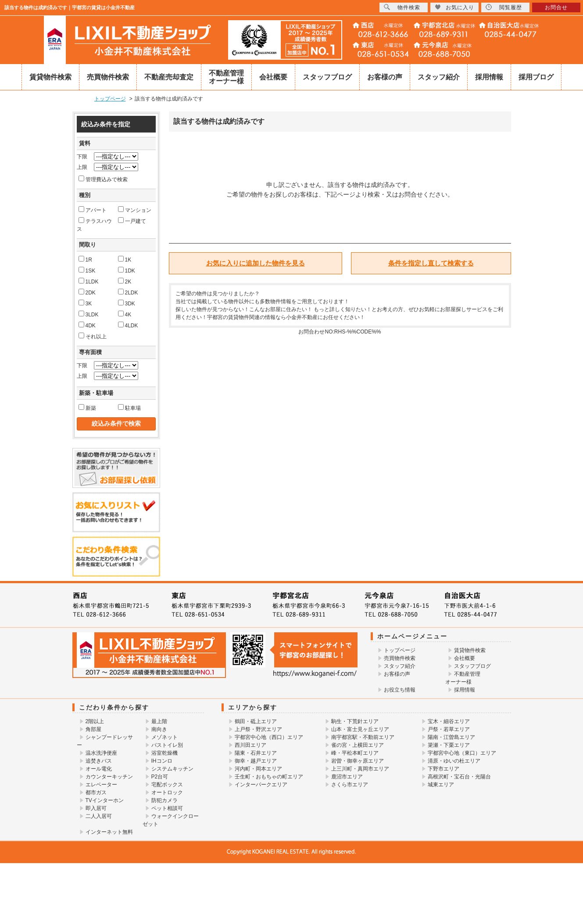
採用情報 (489, 77)
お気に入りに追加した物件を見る (255, 263)
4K (125, 314)
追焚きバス (99, 761)
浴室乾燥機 (164, 753)
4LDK (128, 325)
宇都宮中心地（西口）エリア (269, 737)
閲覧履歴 (504, 7)
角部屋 (93, 729)
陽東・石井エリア (256, 753)
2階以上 (95, 721)
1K (125, 259)
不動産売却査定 (168, 77)
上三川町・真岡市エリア (360, 769)
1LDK (89, 281)
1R (85, 259)
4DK (87, 325)
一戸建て (132, 220)
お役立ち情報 (399, 690)
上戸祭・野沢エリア (258, 729)
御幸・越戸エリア (256, 761)
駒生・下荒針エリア (355, 721)
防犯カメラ (164, 800)
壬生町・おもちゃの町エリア (269, 777)
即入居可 (96, 808)
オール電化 (99, 769)
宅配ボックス (167, 785)
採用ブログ (536, 77)
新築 (87, 407)
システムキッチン (172, 769)
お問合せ (556, 7)
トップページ (399, 650)
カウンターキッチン (109, 777)
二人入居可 (99, 816)
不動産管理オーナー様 (226, 77)
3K (85, 303)
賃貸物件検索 (50, 77)
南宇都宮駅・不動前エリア (362, 737)
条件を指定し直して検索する (431, 263)
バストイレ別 (167, 745)
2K (125, 281)
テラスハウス (94, 224)
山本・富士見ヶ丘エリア (360, 729)
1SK (87, 270)
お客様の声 (384, 77)
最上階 (159, 721)
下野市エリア (443, 769)
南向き (159, 729)
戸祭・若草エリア (449, 729)
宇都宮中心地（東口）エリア (462, 753)
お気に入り (454, 7)
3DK (126, 303)
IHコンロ (161, 761)
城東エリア (441, 785)
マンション (134, 209)
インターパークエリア (261, 785)
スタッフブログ (327, 77)
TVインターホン (105, 800)
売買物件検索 (108, 77)
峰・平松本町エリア (355, 753)
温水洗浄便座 (101, 753)
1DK (126, 270)
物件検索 (402, 7)
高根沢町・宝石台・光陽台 (459, 777)
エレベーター (101, 785)
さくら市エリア (349, 785)
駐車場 (129, 407)
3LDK (89, 314)
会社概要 (273, 77)
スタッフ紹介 (439, 77)
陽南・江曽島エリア (451, 737)
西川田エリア (250, 745)
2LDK (128, 292)
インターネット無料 (109, 832)
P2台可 (159, 777)
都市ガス (96, 792)
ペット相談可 (167, 808)
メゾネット (164, 737)
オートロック (167, 792)
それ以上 (93, 336)
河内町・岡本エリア (258, 769)
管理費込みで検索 (103, 179)
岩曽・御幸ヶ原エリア (357, 761)
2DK (87, 292)
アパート (93, 209)
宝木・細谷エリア (449, 721)
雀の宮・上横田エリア (357, 745)
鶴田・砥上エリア (256, 721)
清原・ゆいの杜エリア (454, 761)
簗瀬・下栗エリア (449, 745)
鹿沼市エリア (347, 777)
